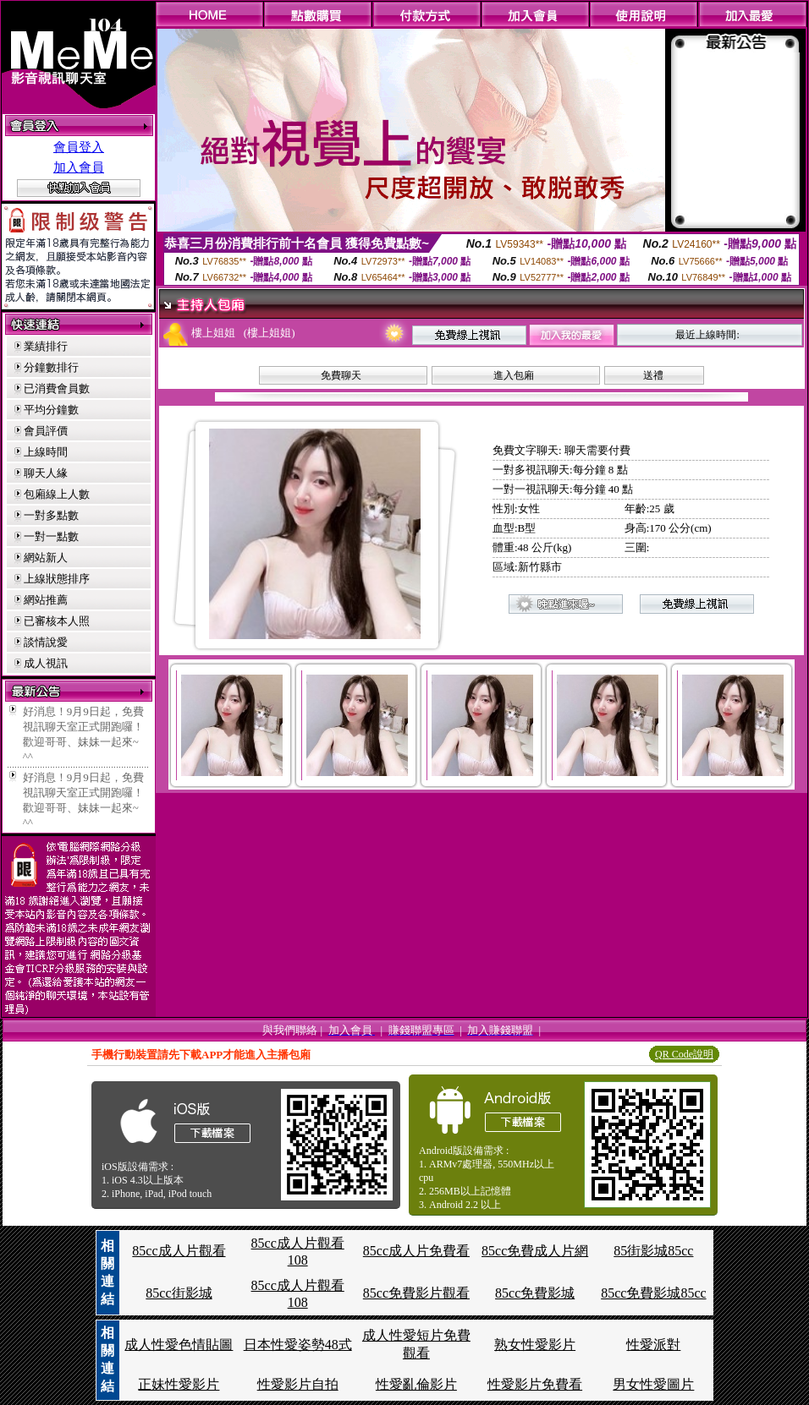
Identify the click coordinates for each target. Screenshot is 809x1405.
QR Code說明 (684, 1054)
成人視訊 (46, 663)
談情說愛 (46, 642)
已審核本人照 (57, 621)
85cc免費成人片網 (535, 1251)
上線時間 (46, 452)
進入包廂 (513, 375)
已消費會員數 (57, 388)
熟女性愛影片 (534, 1344)
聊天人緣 (46, 473)
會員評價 (46, 430)
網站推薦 (46, 599)
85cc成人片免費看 (416, 1251)
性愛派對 (653, 1344)
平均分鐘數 (51, 409)
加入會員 (78, 167)
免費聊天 (341, 375)
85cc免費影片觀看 (416, 1293)
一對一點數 (51, 536)
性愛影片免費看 (534, 1384)
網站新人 (46, 557)
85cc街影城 (179, 1293)
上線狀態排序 (57, 578)
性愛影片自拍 (297, 1384)
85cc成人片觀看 (178, 1251)
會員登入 (78, 147)
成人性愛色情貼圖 (178, 1344)
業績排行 (46, 346)
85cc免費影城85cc (653, 1293)
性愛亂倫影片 (416, 1384)
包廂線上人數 (57, 494)
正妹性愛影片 (178, 1384)
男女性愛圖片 (653, 1384)
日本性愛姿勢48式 (298, 1344)
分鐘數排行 (51, 367)
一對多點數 (51, 515)
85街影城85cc (653, 1251)
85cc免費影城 (535, 1293)
